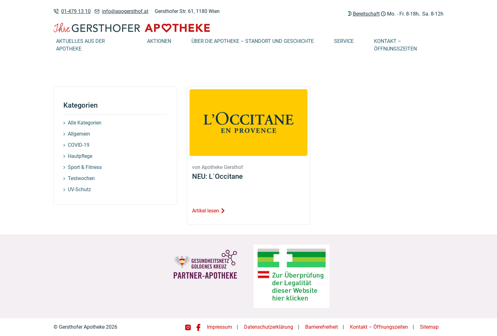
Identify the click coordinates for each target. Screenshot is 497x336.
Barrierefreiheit (321, 327)
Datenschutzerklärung (268, 327)
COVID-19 (78, 145)
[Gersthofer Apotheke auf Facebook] (198, 327)
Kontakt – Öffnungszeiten (395, 45)
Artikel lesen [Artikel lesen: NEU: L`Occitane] (208, 211)
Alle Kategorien (84, 123)
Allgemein (79, 134)
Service (344, 41)
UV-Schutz (79, 189)
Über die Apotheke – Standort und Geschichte (252, 41)
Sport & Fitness (85, 167)
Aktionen (159, 41)
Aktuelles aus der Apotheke (80, 45)
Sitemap (429, 327)
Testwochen (81, 178)
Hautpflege (80, 156)
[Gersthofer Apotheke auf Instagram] (188, 327)
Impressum (219, 327)
